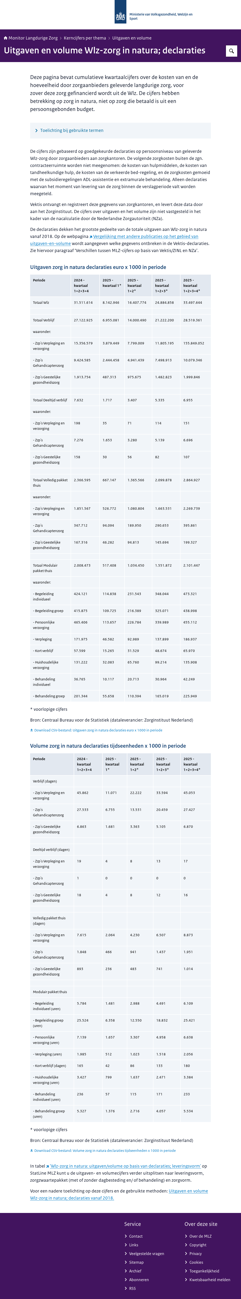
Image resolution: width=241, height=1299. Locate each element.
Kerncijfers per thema (85, 38)
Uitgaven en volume (132, 38)
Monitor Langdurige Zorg (31, 38)
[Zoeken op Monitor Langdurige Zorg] (231, 51)
